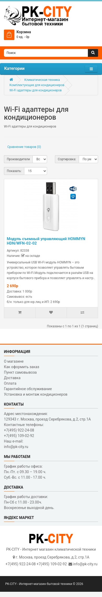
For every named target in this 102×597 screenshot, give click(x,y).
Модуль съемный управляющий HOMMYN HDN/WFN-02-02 (46, 241)
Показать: (14, 171)
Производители (18, 159)
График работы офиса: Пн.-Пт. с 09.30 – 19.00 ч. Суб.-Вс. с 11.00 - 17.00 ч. (25, 471)
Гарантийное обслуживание (28, 389)
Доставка (12, 378)
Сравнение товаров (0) (24, 147)
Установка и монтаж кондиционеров (35, 394)
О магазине (14, 361)
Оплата (10, 383)
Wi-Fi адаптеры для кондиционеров (35, 90)
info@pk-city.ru (85, 564)
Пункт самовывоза (20, 372)
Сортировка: (67, 159)
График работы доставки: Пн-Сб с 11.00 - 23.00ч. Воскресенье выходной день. (29, 502)
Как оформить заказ (21, 367)
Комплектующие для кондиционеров (36, 85)
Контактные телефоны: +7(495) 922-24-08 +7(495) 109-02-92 (24, 430)
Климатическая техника (42, 80)
